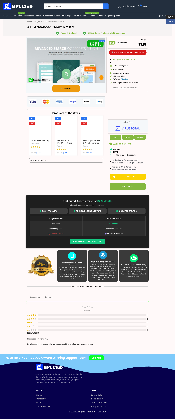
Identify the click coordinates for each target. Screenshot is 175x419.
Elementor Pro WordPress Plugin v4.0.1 (64, 143)
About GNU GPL (43, 406)
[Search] (76, 6)
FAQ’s (38, 402)
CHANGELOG (165, 16)
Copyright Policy (98, 406)
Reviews (49, 297)
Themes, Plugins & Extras (87, 211)
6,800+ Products (48, 211)
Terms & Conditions (100, 402)
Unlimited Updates (126, 211)
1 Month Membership (40, 140)
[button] (128, 177)
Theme (85, 146)
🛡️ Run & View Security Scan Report (127, 52)
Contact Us (41, 399)
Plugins (38, 22)
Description (35, 297)
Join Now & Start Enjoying (87, 241)
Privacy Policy (97, 395)
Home (29, 22)
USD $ (169, 21)
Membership (35, 144)
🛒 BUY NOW (66, 88)
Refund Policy (97, 399)
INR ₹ (169, 17)
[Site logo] (18, 6)
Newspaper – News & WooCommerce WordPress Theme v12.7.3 (91, 144)
